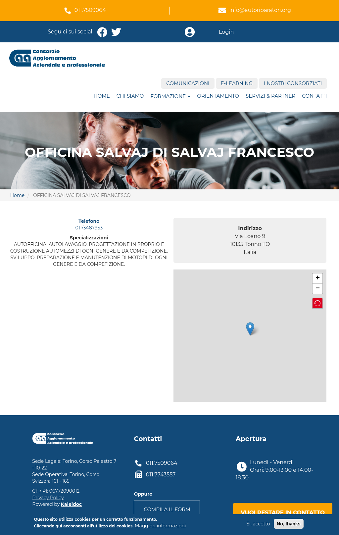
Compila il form (167, 509)
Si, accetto (258, 524)
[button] (317, 303)
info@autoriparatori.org (260, 10)
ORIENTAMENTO (218, 96)
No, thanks (289, 523)
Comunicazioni (187, 83)
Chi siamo (130, 96)
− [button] (317, 289)
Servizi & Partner (270, 96)
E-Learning (237, 83)
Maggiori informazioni (160, 526)
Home (102, 96)
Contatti (314, 96)
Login (226, 32)
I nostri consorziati (293, 83)
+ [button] (317, 278)
